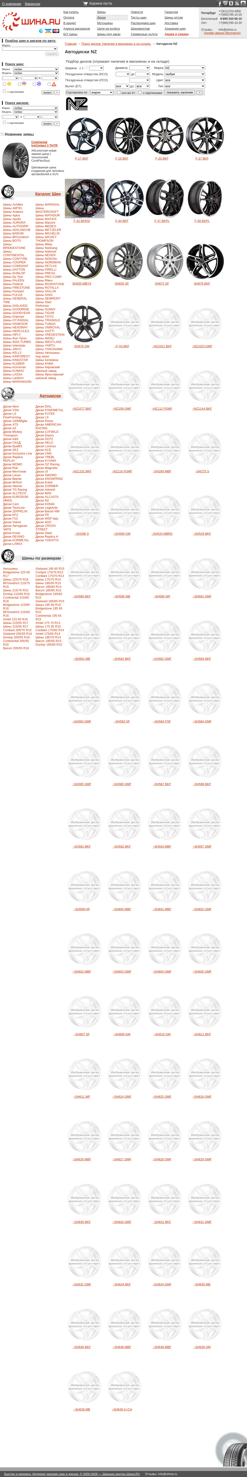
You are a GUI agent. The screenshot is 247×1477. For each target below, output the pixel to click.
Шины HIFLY (12, 334)
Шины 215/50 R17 (15, 626)
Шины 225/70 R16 (15, 579)
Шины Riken (44, 280)
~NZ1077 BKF (82, 408)
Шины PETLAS (46, 266)
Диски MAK (43, 493)
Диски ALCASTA (47, 497)
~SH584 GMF (202, 721)
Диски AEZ (10, 450)
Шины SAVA (44, 295)
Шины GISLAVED (15, 305)
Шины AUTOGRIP (15, 226)
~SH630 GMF (121, 1222)
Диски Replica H (46, 536)
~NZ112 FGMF (162, 408)
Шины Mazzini (45, 222)
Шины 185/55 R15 (48, 583)
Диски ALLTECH (14, 493)
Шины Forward (13, 291)
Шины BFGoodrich (16, 237)
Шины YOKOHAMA (49, 349)
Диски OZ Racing (47, 464)
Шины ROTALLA (47, 287)
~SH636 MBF (122, 1347)
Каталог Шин (48, 194)
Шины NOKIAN (46, 259)
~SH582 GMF (162, 659)
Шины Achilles (13, 204)
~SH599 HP (81, 909)
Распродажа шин (143, 23)
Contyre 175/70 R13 (49, 572)
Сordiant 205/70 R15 (17, 630)
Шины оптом (174, 17)
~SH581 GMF (202, 596)
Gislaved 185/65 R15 (49, 601)
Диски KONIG (45, 504)
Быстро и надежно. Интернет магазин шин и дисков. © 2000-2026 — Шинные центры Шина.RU (72, 1474)
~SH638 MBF (162, 1347)
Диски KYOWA (45, 460)
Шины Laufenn (13, 378)
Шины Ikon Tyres (15, 338)
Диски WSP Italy (46, 518)
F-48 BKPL (202, 221)
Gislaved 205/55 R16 (17, 633)
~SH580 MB (121, 596)
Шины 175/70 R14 (48, 579)
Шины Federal (13, 284)
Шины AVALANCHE (17, 230)
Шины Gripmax (13, 316)
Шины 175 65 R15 (48, 626)
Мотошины (105, 23)
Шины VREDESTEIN (49, 334)
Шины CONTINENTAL (14, 253)
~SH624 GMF (121, 1096)
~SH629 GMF (202, 1159)
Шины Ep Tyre (13, 277)
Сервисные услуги (144, 34)
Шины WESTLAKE (48, 342)
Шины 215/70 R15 (15, 590)
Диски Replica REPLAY (13, 458)
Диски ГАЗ (10, 518)
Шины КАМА (44, 363)
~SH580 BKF (82, 596)
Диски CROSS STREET (45, 527)
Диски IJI (41, 471)
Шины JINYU (12, 349)
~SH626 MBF (82, 1159)
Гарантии (171, 12)
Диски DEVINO (13, 536)
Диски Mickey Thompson (12, 433)
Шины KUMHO (13, 371)
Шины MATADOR (47, 215)
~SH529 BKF (202, 533)
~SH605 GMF (202, 971)
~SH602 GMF (202, 909)
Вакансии (32, 4)
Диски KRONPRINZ (49, 479)
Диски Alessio (12, 486)
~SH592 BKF (122, 846)
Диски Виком (12, 479)
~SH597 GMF (202, 846)
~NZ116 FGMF (122, 471)
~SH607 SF (82, 1034)
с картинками (13, 91)
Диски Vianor (12, 522)
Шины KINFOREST (16, 356)
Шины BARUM (13, 233)
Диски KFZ (10, 515)
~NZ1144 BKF (202, 408)
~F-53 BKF (121, 346)
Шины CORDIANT (16, 266)
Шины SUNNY (45, 309)
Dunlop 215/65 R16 (16, 594)
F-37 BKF (202, 158)
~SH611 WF (81, 1096)
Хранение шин (175, 28)
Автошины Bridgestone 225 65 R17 (16, 572)
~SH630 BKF (82, 1222)
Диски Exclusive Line (17, 453)
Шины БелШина (46, 360)
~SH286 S (82, 533)
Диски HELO (44, 442)
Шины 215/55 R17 (15, 623)
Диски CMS (43, 453)
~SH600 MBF (122, 909)
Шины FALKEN (13, 280)
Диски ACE (43, 450)
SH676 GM (81, 346)
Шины (101, 12)
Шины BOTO (12, 240)
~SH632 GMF (81, 1284)
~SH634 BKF (122, 1284)
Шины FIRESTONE (16, 287)
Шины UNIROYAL (47, 327)
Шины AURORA (14, 222)
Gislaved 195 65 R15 (49, 568)
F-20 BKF (162, 158)
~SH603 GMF (121, 971)
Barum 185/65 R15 (48, 590)
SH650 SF (122, 283)
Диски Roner (44, 421)
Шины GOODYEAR (16, 313)
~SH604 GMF (162, 971)
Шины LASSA (12, 374)
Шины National (45, 251)
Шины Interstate (14, 345)
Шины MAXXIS (45, 219)
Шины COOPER (14, 262)
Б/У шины (70, 34)
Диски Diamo (44, 435)
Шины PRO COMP (48, 277)
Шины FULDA (13, 295)
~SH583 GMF (81, 721)
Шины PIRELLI (45, 269)
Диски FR (42, 515)
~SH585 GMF (81, 784)
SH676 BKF (202, 283)
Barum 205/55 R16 (16, 648)
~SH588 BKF (202, 784)
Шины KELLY (12, 352)
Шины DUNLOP (14, 273)
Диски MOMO (12, 464)
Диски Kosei (11, 533)
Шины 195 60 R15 (48, 605)
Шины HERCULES (16, 331)
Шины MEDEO (45, 226)
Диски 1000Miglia (15, 421)
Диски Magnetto (46, 468)
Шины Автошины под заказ (47, 354)
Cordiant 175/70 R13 (49, 576)
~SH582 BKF (122, 659)
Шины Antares (13, 212)
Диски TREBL (45, 457)
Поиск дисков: (17, 103)
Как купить (71, 12)
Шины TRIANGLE (47, 320)
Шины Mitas (43, 244)
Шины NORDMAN (48, 262)
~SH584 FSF (162, 721)
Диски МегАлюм (14, 471)
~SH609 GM (121, 1034)
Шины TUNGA (45, 324)
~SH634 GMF (162, 1284)
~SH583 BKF (202, 659)
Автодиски (50, 396)
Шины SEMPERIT (47, 298)
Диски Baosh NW (47, 511)
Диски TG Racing (15, 489)
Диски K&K (11, 439)
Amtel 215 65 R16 (15, 619)
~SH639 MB (81, 1409)
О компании (11, 4)
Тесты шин (139, 17)
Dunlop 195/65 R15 (48, 644)
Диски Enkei (44, 482)
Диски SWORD (46, 475)
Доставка (171, 23)
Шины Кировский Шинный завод (47, 369)
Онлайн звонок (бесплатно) (222, 33)
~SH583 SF (122, 721)
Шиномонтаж (140, 28)
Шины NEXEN (45, 255)
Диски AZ (9, 428)
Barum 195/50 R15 (48, 641)
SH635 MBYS (81, 283)
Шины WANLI (44, 338)
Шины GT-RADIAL (16, 320)
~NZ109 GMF (122, 408)
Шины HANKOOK (15, 324)
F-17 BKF (81, 158)
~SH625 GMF (162, 1096)
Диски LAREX (12, 544)
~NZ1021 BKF (162, 346)
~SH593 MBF (162, 846)
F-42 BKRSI (81, 221)
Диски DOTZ (44, 439)
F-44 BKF (121, 221)
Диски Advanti (45, 489)
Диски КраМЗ (12, 446)
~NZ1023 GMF (202, 346)
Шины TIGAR (44, 313)
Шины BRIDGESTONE (14, 246)
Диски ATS (10, 424)
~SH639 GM (202, 1347)
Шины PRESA (45, 273)
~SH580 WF (162, 596)
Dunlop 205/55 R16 (16, 637)
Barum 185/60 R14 (48, 586)
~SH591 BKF (82, 846)
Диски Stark (43, 533)
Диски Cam (11, 504)
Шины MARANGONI (17, 381)
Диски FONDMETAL (49, 410)
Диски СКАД (12, 442)
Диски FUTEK (45, 413)
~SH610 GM (162, 1034)
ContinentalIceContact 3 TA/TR (44, 143)
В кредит (69, 23)
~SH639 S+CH (122, 1409)
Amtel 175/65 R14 (47, 633)
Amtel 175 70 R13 (47, 623)
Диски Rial (10, 468)
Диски (101, 17)
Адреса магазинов (76, 28)
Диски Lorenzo (45, 446)
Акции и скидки (177, 34)
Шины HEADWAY (15, 327)
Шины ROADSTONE (49, 284)
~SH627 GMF (121, 1159)
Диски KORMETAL (16, 540)
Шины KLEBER (14, 363)
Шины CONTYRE (15, 259)
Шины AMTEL (13, 208)
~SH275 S (202, 471)
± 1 (82, 68)
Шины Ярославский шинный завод (49, 376)
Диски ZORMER (46, 486)
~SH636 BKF (82, 1347)
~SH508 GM (121, 533)
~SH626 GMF (202, 1096)
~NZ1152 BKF (82, 471)
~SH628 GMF (162, 1159)
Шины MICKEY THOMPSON (46, 238)
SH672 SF (162, 283)
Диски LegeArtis (46, 507)
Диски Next (11, 406)
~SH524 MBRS (162, 533)
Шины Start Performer (43, 303)
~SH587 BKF (162, 784)
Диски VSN (11, 410)
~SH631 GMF (202, 1222)
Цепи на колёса (108, 28)
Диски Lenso (12, 475)
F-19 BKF (121, 158)
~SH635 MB (202, 1284)
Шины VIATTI (44, 331)
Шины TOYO (44, 316)
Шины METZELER (48, 230)
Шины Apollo (12, 219)
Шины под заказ (108, 34)
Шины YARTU (45, 345)
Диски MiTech (12, 482)
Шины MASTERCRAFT (47, 210)
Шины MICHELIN (47, 233)
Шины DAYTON (14, 269)
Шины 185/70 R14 (48, 637)
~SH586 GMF (121, 784)
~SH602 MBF (82, 971)
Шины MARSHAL (47, 204)
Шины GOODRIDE (16, 309)
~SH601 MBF (162, 909)
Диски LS (41, 417)
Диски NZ (42, 500)
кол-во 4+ (126, 93)
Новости (137, 12)
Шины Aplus (11, 215)
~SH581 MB (81, 659)
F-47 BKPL (162, 221)
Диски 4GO (43, 522)
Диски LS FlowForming (12, 415)
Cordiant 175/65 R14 (49, 630)
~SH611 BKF (202, 1034)
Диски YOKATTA (47, 540)
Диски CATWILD (46, 432)
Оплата (68, 17)
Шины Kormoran (14, 367)
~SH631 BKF (162, 1222)
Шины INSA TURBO (17, 342)
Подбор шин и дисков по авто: (30, 41)
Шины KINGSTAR (15, 360)
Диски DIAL (43, 406)
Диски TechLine (14, 507)
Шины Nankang (46, 248)
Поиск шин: (14, 64)
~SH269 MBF (162, 471)
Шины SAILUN (45, 291)
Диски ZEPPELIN (15, 511)
